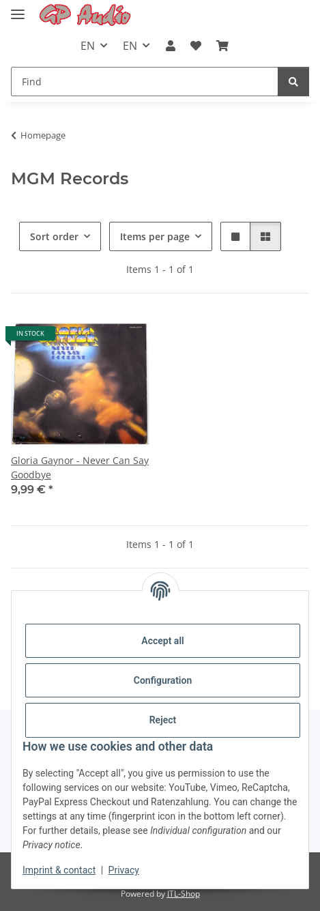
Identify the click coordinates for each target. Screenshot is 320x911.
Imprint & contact (59, 870)
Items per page (155, 236)
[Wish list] (196, 45)
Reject (163, 719)
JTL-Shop (183, 893)
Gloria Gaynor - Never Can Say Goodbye (80, 467)
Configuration (163, 680)
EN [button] (88, 45)
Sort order (54, 236)
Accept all (162, 640)
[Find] (144, 81)
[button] (170, 45)
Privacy (123, 870)
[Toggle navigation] (18, 8)
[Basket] (222, 45)
